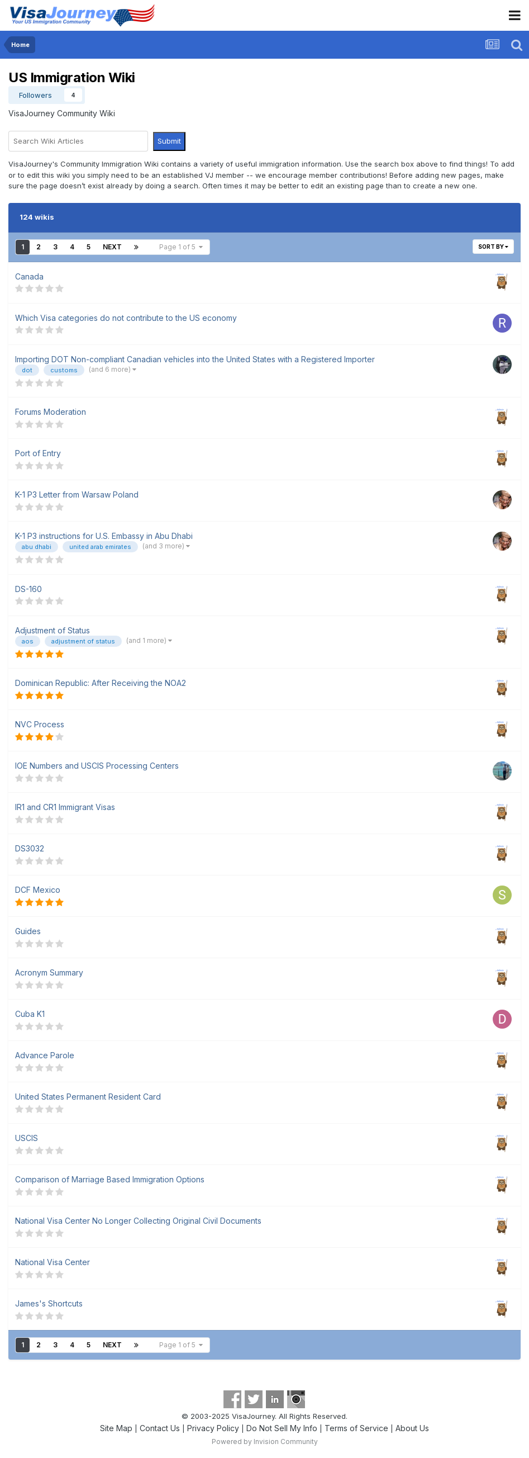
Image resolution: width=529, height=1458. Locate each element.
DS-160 (28, 589)
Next (112, 247)
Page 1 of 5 (181, 247)
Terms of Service (356, 1428)
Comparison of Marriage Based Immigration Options (109, 1179)
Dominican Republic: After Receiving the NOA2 (100, 683)
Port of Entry (38, 453)
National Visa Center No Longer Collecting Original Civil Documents (138, 1220)
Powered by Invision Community (265, 1441)
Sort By (493, 246)
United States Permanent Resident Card (88, 1096)
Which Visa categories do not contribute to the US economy (126, 318)
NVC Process (39, 724)
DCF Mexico (37, 889)
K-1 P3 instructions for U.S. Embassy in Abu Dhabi (104, 536)
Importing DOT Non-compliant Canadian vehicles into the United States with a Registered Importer (195, 359)
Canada (29, 276)
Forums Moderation (50, 411)
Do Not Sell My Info (281, 1428)
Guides (28, 931)
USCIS (26, 1138)
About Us (412, 1428)
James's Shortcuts (49, 1303)
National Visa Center (52, 1262)
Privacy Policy (213, 1428)
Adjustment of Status (52, 630)
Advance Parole (44, 1055)
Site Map (116, 1428)
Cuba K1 (30, 1014)
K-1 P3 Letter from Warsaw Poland (77, 494)
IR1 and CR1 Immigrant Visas (65, 807)
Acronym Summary (49, 972)
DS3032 (29, 848)
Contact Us (160, 1428)
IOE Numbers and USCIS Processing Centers (97, 765)
